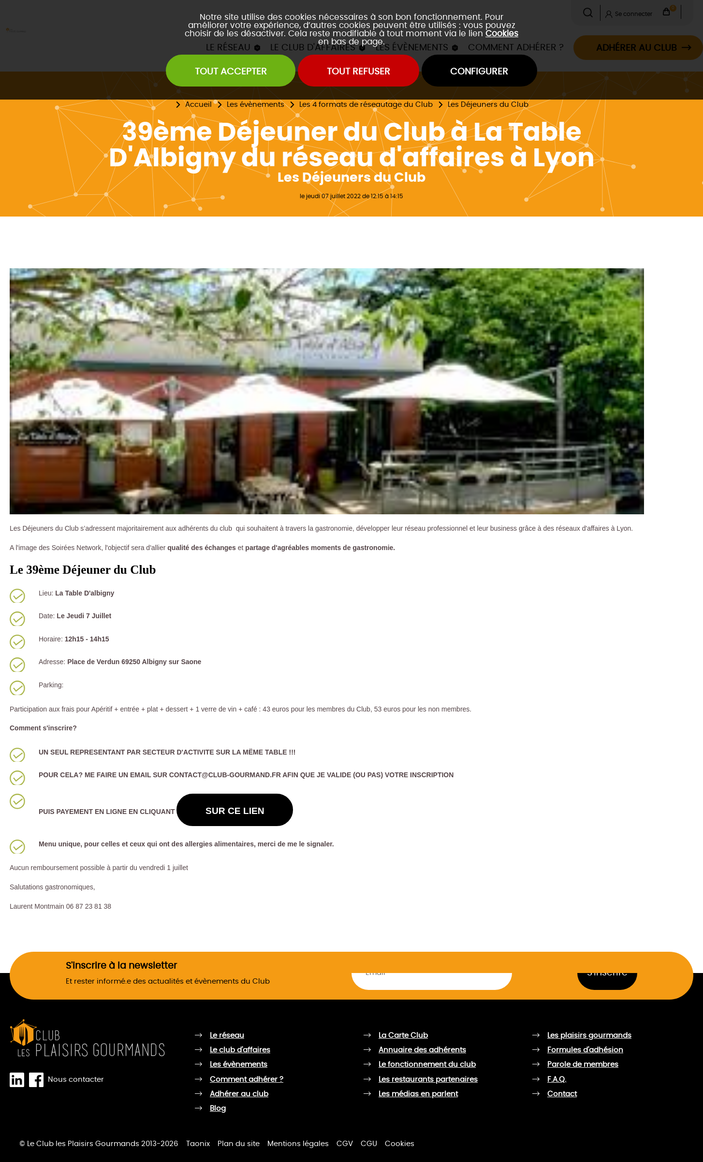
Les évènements (255, 104)
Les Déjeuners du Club (488, 104)
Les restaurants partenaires (428, 1079)
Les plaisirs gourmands (589, 1035)
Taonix (198, 1143)
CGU (369, 1143)
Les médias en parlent (418, 1094)
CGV (345, 1143)
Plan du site (239, 1143)
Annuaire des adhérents (422, 1050)
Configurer (479, 71)
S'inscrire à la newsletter (121, 966)
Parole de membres (582, 1064)
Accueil (198, 104)
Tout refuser (358, 71)
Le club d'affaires (240, 1050)
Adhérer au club (239, 1094)
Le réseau (227, 1035)
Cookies (501, 33)
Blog (218, 1108)
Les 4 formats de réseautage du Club (366, 104)
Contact (562, 1094)
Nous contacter (76, 1079)
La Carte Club (403, 1035)
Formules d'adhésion (585, 1050)
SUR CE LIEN (234, 811)
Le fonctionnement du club (427, 1064)
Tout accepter (231, 71)
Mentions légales (298, 1143)
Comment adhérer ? (246, 1079)
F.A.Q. (556, 1079)
